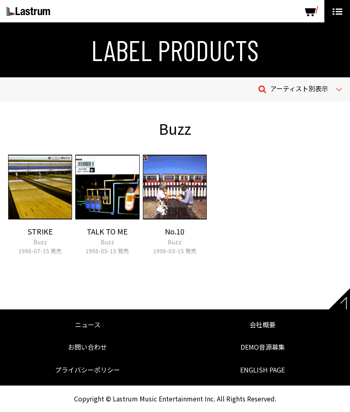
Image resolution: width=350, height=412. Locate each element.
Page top (339, 298)
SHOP (311, 11)
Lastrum (28, 11)
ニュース (88, 324)
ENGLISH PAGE (262, 370)
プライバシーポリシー (87, 370)
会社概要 (262, 324)
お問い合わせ (87, 347)
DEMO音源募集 (263, 347)
